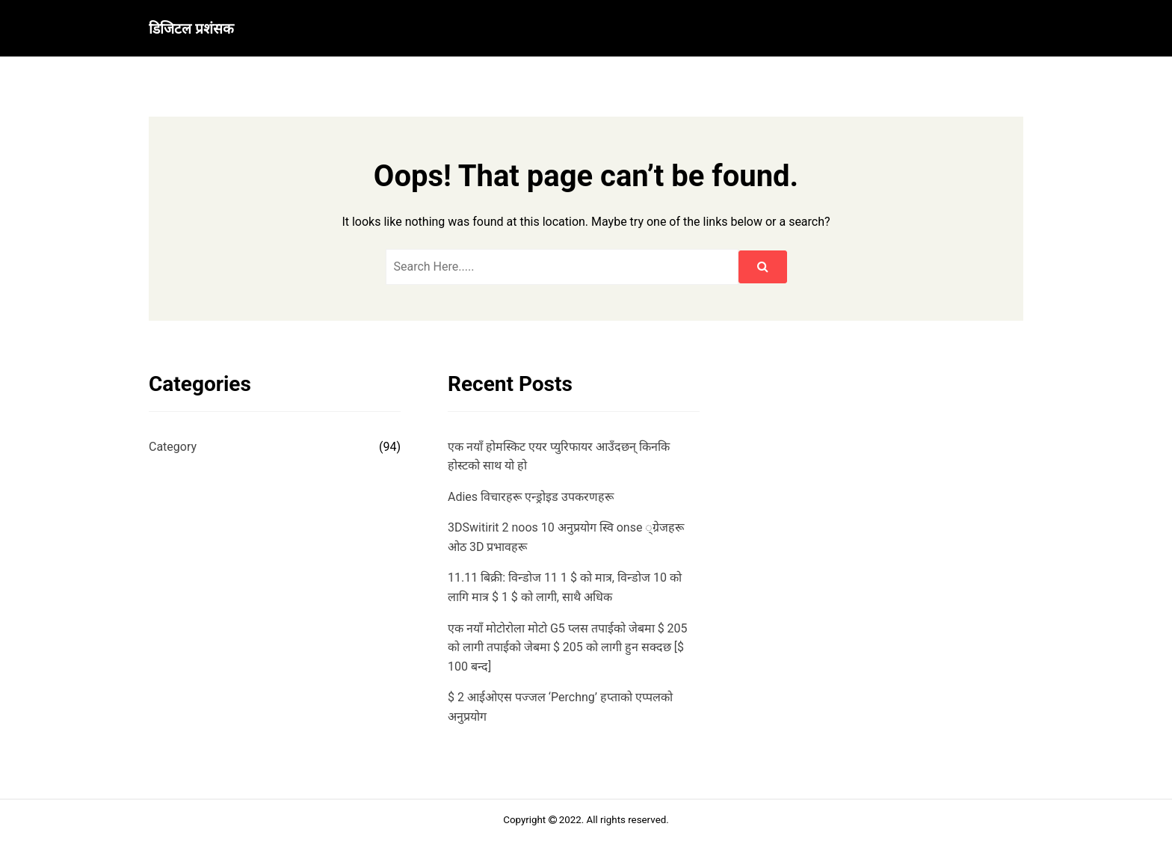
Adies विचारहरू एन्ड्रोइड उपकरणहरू (531, 497)
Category (173, 447)
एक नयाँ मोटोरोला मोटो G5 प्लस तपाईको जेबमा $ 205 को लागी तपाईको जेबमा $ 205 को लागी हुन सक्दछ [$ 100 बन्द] (568, 647)
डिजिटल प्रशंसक (191, 28)
